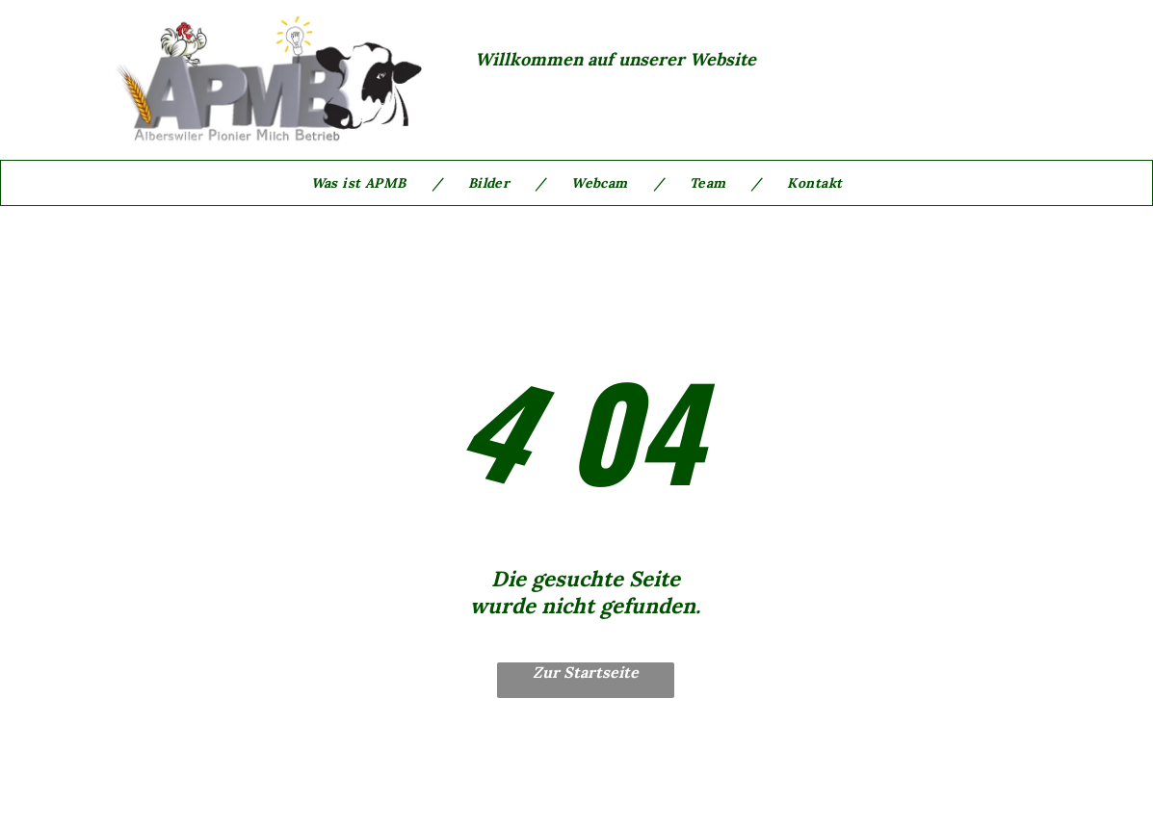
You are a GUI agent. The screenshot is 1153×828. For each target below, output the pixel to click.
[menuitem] (363, 183)
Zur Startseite (586, 672)
